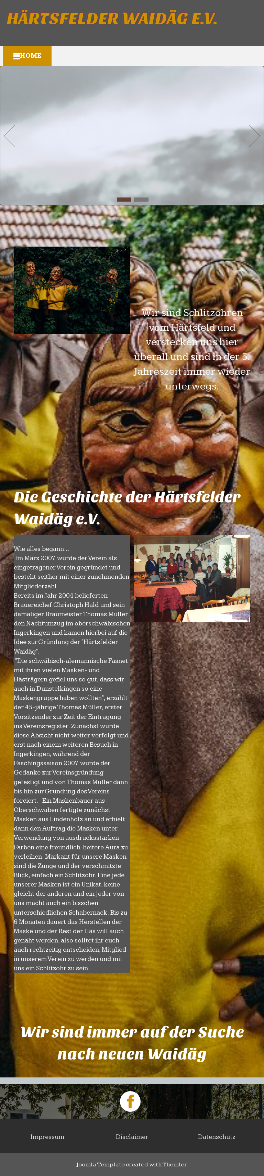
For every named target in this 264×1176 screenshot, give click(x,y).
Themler (174, 1164)
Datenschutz (216, 1137)
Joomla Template (100, 1164)
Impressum (47, 1137)
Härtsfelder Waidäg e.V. (112, 19)
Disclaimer (132, 1137)
